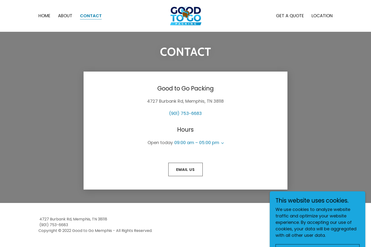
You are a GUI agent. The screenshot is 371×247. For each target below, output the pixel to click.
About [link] (65, 16)
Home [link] (44, 16)
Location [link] (322, 16)
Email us (185, 169)
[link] (185, 15)
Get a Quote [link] (290, 16)
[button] (221, 143)
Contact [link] (91, 16)
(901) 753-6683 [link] (185, 113)
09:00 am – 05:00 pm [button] (196, 143)
